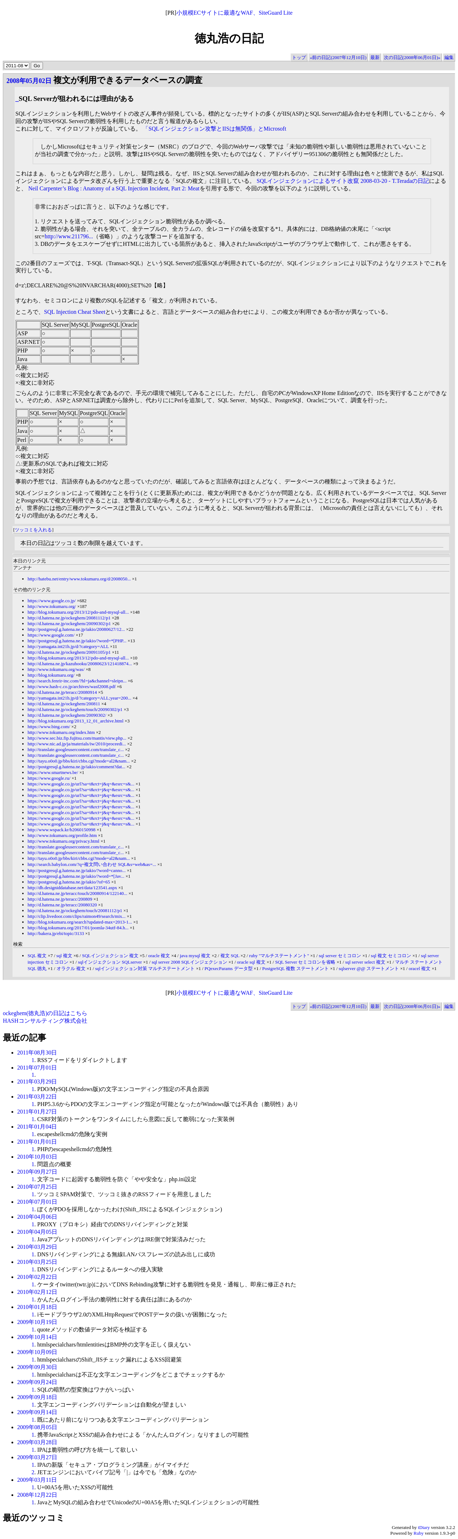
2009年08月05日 (37, 1427)
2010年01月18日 (37, 1307)
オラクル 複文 (71, 968)
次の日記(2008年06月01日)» (412, 57)
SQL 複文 (37, 955)
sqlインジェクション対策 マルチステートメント (145, 968)
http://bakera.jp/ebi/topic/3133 (56, 933)
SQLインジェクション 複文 (110, 955)
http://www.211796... (69, 236)
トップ (299, 57)
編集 (449, 57)
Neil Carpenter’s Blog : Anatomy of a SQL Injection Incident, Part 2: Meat (114, 188)
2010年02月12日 (37, 1292)
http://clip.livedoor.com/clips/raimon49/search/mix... (77, 916)
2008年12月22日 (37, 1495)
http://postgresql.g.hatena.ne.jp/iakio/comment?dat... (76, 766)
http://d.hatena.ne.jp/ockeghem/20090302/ (67, 715)
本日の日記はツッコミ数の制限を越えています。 (83, 543)
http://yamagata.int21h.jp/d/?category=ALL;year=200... (79, 698)
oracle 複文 (159, 955)
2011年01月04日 (37, 1127)
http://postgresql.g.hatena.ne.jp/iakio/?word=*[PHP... (77, 640)
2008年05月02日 (29, 80)
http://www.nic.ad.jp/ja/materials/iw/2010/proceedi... (77, 743)
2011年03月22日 (37, 1097)
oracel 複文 (419, 968)
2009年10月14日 (37, 1337)
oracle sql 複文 (251, 962)
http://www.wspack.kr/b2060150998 (62, 829)
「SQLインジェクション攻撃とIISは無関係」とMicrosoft (214, 129)
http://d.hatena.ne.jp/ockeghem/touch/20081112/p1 (75, 910)
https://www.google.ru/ (49, 778)
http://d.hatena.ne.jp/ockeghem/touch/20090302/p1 (75, 709)
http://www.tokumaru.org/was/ (56, 669)
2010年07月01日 (37, 1202)
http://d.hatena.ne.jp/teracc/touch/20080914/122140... (77, 893)
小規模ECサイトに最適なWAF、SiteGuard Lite (234, 13)
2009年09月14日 (37, 1412)
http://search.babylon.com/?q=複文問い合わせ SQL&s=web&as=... (92, 864)
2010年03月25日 (37, 1262)
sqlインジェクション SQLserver (110, 962)
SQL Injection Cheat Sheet (74, 312)
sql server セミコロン (340, 955)
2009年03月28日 (37, 1442)
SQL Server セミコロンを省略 (305, 962)
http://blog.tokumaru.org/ (51, 675)
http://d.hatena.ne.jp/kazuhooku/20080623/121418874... (80, 663)
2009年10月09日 (37, 1352)
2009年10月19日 (37, 1322)
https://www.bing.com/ (49, 726)
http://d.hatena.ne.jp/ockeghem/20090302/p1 (69, 623)
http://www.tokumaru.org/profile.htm (62, 835)
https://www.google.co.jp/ (52, 600)
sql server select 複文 (365, 962)
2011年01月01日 (37, 1142)
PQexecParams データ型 (229, 968)
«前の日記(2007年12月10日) (338, 57)
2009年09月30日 (37, 1367)
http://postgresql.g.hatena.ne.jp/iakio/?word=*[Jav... (76, 876)
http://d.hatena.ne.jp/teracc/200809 (60, 899)
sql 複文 (64, 955)
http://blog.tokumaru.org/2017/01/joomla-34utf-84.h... (78, 927)
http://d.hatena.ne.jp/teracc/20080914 (62, 692)
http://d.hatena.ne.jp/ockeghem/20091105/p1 (69, 652)
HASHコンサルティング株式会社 (45, 1021)
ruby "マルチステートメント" (279, 955)
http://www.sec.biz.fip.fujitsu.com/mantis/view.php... (77, 738)
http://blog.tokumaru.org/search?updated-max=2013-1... (80, 922)
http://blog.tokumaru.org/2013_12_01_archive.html (75, 721)
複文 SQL (229, 955)
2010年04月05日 (37, 1232)
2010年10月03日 (37, 1157)
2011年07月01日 (37, 1068)
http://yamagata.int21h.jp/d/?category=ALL (68, 646)
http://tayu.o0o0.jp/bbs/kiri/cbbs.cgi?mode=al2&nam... (79, 761)
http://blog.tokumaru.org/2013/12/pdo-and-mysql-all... (78, 612)
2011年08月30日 (37, 1052)
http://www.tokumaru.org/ (52, 606)
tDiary (424, 1527)
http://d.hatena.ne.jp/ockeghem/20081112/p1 (69, 617)
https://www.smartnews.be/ (53, 772)
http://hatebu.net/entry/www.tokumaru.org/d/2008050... (79, 578)
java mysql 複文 (195, 955)
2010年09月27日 (37, 1172)
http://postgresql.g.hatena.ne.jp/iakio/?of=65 (69, 882)
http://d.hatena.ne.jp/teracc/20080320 (62, 904)
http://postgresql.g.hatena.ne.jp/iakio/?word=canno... (77, 870)
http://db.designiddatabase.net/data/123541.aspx (72, 887)
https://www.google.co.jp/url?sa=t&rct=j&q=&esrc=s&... (81, 783)
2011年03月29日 (37, 1081)
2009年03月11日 (37, 1480)
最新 (375, 57)
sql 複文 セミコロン (391, 955)
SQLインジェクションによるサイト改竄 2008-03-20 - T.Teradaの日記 (343, 181)
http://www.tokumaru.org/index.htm (61, 732)
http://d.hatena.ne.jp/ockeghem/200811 (64, 703)
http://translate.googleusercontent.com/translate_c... (76, 749)
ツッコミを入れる (33, 529)
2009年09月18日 (37, 1397)
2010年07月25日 (37, 1187)
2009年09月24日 (37, 1382)
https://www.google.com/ (51, 635)
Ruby (419, 1533)
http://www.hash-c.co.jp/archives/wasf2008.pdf (72, 686)
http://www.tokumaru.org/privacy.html (63, 841)
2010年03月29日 (37, 1247)
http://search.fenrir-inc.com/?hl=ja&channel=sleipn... (77, 680)
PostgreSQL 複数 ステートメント (295, 968)
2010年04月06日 (37, 1217)
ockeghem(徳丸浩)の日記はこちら (45, 1013)
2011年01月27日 (37, 1112)
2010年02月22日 (37, 1277)
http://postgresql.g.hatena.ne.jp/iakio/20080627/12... (76, 629)
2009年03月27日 (37, 1457)
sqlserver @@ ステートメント (369, 968)
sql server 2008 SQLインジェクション (189, 962)
